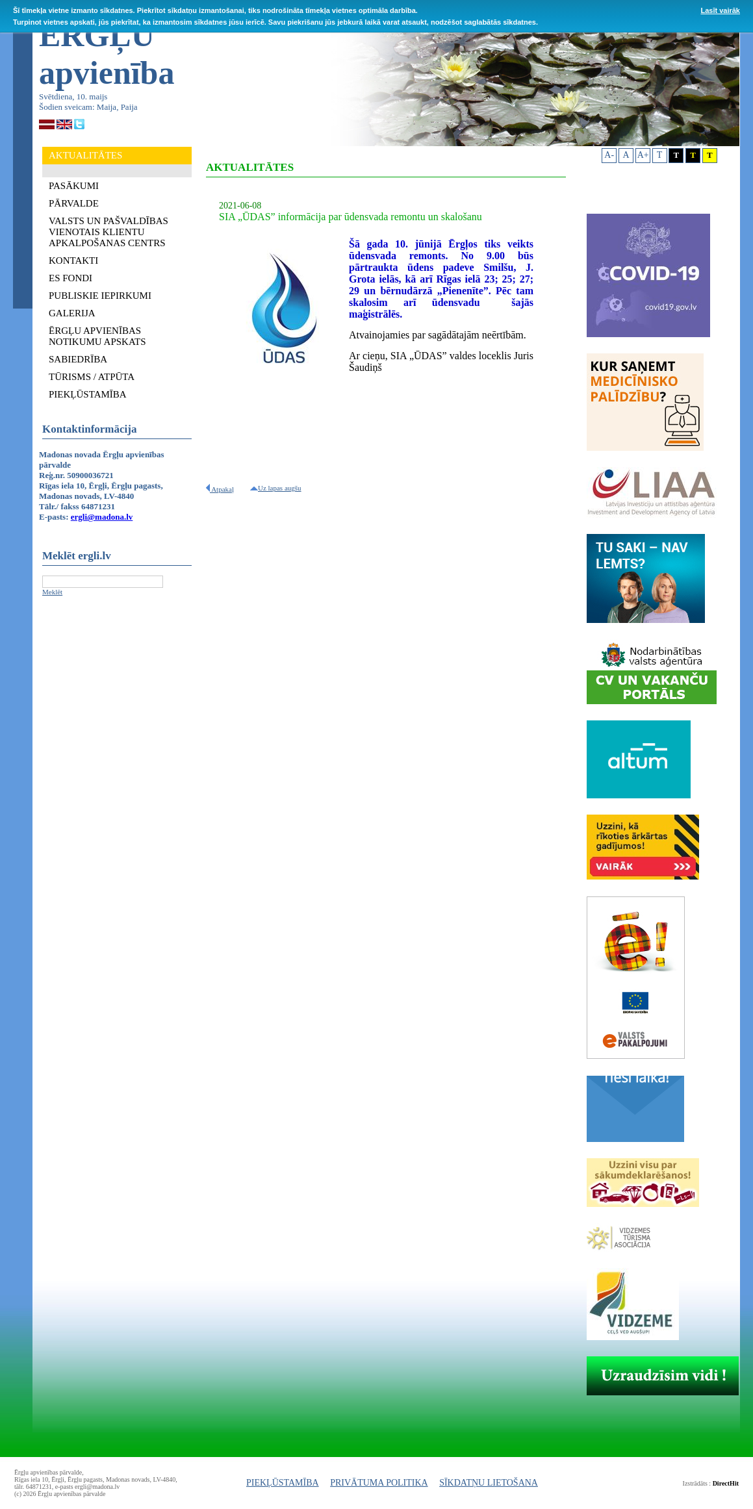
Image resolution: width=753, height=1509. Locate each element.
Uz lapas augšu (275, 488)
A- (609, 155)
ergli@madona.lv (102, 517)
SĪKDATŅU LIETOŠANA (488, 1483)
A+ (643, 155)
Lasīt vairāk (720, 10)
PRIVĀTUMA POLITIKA (379, 1483)
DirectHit (726, 1483)
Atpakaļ (220, 489)
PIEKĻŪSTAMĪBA (282, 1483)
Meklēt (52, 592)
